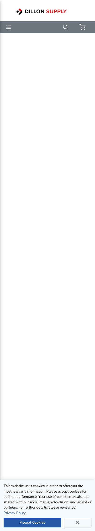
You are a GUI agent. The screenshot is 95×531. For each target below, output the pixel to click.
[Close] (77, 522)
